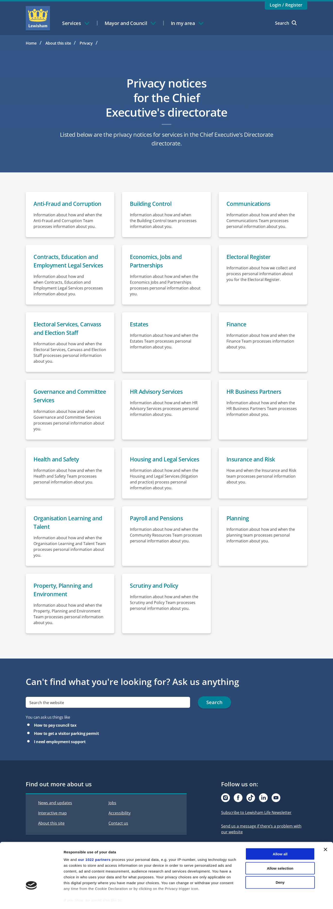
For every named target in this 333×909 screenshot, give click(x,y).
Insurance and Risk (251, 470)
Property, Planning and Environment (64, 601)
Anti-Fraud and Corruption (69, 204)
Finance (237, 334)
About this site (58, 43)
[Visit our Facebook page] (238, 809)
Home (31, 43)
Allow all (280, 834)
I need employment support (60, 753)
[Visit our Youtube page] (276, 809)
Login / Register (286, 5)
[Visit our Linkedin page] (263, 809)
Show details (254, 899)
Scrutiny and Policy (155, 597)
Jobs (112, 814)
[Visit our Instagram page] (225, 809)
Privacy (86, 43)
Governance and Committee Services (60, 406)
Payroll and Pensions (158, 529)
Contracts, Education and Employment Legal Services (67, 266)
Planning (238, 529)
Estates (140, 334)
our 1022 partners (94, 840)
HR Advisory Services (158, 402)
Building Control (152, 204)
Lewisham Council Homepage (38, 18)
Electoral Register (250, 257)
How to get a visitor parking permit (66, 745)
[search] (108, 713)
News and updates (55, 814)
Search (286, 23)
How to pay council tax (55, 736)
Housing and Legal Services (166, 470)
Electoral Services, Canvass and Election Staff (69, 338)
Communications (249, 204)
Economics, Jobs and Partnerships (157, 261)
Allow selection (280, 848)
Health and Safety (57, 470)
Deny (280, 863)
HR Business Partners (255, 402)
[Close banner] (325, 829)
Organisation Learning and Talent (69, 533)
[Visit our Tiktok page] (250, 809)
